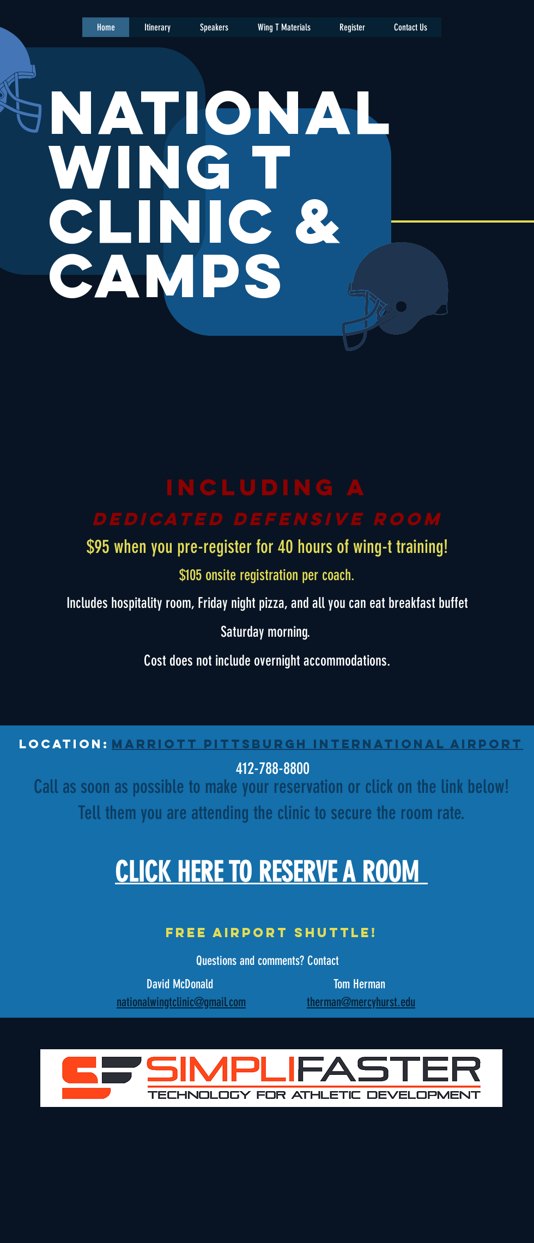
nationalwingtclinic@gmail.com (181, 1002)
